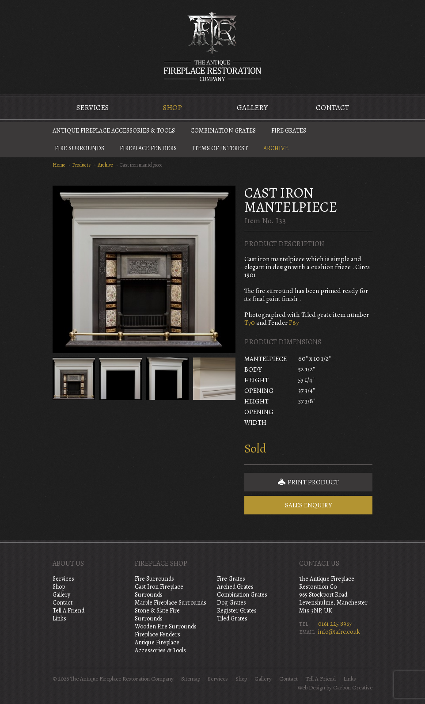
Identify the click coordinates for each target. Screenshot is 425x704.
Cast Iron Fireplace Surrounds (159, 590)
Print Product (308, 482)
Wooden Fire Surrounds (166, 626)
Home (59, 164)
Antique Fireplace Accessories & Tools (114, 130)
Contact (332, 108)
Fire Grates (288, 130)
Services (92, 108)
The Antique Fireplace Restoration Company (212, 46)
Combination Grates (223, 130)
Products (81, 164)
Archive (275, 148)
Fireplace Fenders (148, 148)
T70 (249, 322)
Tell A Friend (68, 610)
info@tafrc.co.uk (339, 632)
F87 (294, 322)
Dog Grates (231, 602)
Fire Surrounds (79, 148)
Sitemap (190, 679)
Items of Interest (220, 148)
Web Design (311, 688)
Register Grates (237, 610)
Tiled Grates (232, 618)
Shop (172, 108)
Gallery (252, 108)
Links (59, 618)
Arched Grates (235, 586)
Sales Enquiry (308, 505)
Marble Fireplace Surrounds (170, 602)
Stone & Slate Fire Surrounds (157, 614)
